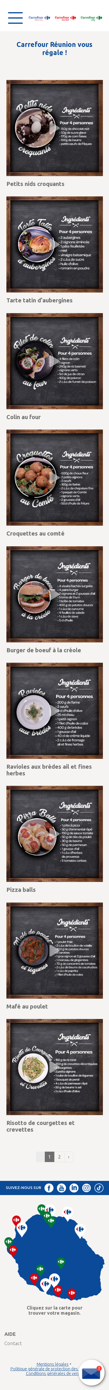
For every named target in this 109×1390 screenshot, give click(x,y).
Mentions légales (53, 1364)
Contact (13, 1343)
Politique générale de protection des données (52, 1369)
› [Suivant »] (68, 1156)
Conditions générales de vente (54, 1373)
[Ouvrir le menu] (15, 18)
